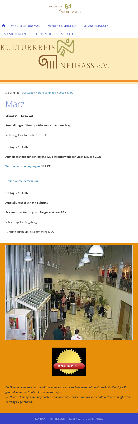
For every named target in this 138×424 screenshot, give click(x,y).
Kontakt (41, 418)
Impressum (58, 418)
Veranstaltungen (46, 92)
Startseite (27, 92)
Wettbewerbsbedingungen (22, 166)
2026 (62, 92)
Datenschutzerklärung (86, 418)
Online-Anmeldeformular (21, 181)
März (70, 92)
